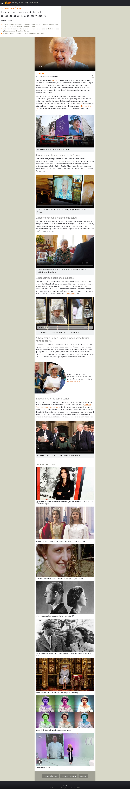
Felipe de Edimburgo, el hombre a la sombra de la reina (23, 34)
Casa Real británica (69, 776)
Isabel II (54, 80)
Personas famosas (50, 776)
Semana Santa (71, 294)
